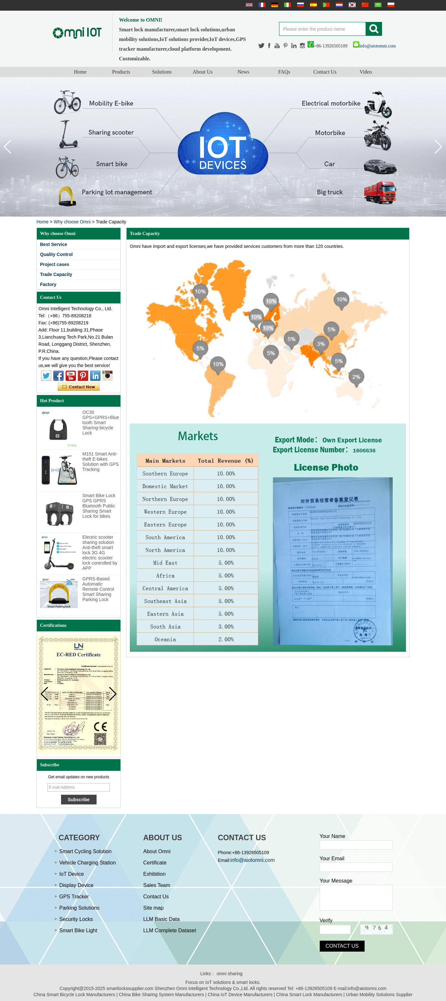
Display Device (76, 885)
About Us (202, 72)
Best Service (53, 244)
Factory (48, 284)
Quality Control (56, 254)
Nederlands (338, 5)
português (325, 5)
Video (365, 72)
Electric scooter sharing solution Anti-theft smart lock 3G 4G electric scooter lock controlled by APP (99, 553)
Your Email (332, 858)
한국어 (351, 5)
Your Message (336, 881)
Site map (153, 908)
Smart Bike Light (78, 930)
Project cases (54, 264)
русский (300, 5)
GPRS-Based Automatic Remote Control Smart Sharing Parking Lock (98, 589)
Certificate (155, 862)
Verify (326, 920)
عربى (377, 5)
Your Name (332, 836)
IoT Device (71, 874)
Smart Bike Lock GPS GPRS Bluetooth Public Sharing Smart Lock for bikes (98, 506)
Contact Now (78, 387)
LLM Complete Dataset (169, 930)
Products (121, 72)
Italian (287, 5)
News (243, 72)
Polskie (390, 5)
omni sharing (230, 973)
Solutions (161, 72)
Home (80, 72)
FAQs (284, 72)
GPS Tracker (74, 896)
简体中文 (364, 5)
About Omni (157, 851)
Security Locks (76, 919)
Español (312, 5)
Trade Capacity (56, 274)
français (261, 5)
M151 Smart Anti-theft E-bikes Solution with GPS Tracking (100, 461)
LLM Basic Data (161, 919)
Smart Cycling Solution (85, 851)
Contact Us (325, 72)
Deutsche (274, 5)
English (248, 5)
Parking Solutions (79, 908)
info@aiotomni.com (374, 46)
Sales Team (156, 885)
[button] (438, 147)
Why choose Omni (72, 221)
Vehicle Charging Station (87, 862)
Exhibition (154, 874)
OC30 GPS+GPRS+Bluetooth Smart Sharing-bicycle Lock (100, 422)
